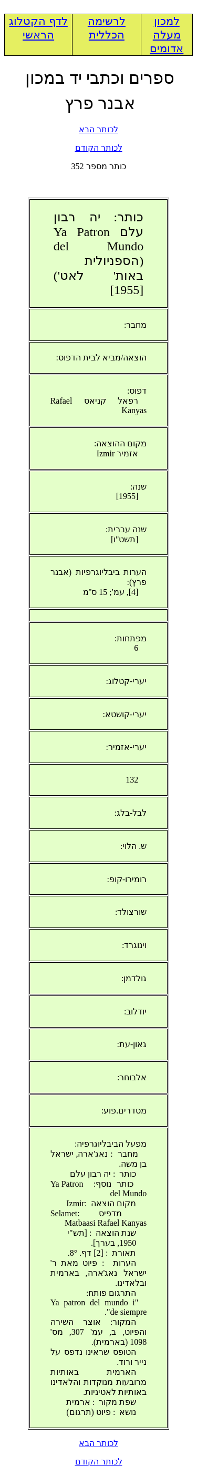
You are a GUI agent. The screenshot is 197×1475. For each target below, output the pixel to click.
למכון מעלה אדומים (166, 35)
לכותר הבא (98, 129)
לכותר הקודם (98, 147)
